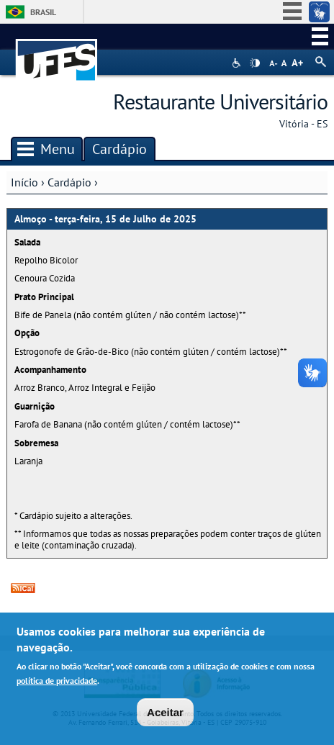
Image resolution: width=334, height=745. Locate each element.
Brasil (43, 11)
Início (24, 182)
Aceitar (165, 714)
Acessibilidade (238, 63)
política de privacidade (57, 682)
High (255, 63)
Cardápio (69, 182)
